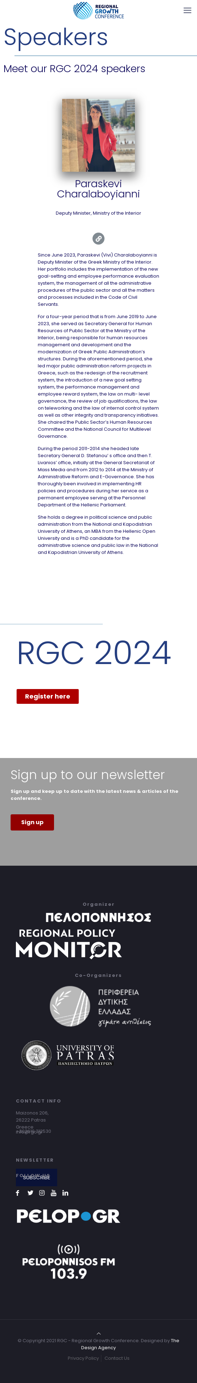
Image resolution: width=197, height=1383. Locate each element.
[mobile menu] (187, 11)
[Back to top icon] (98, 1333)
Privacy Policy (83, 1358)
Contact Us (117, 1358)
